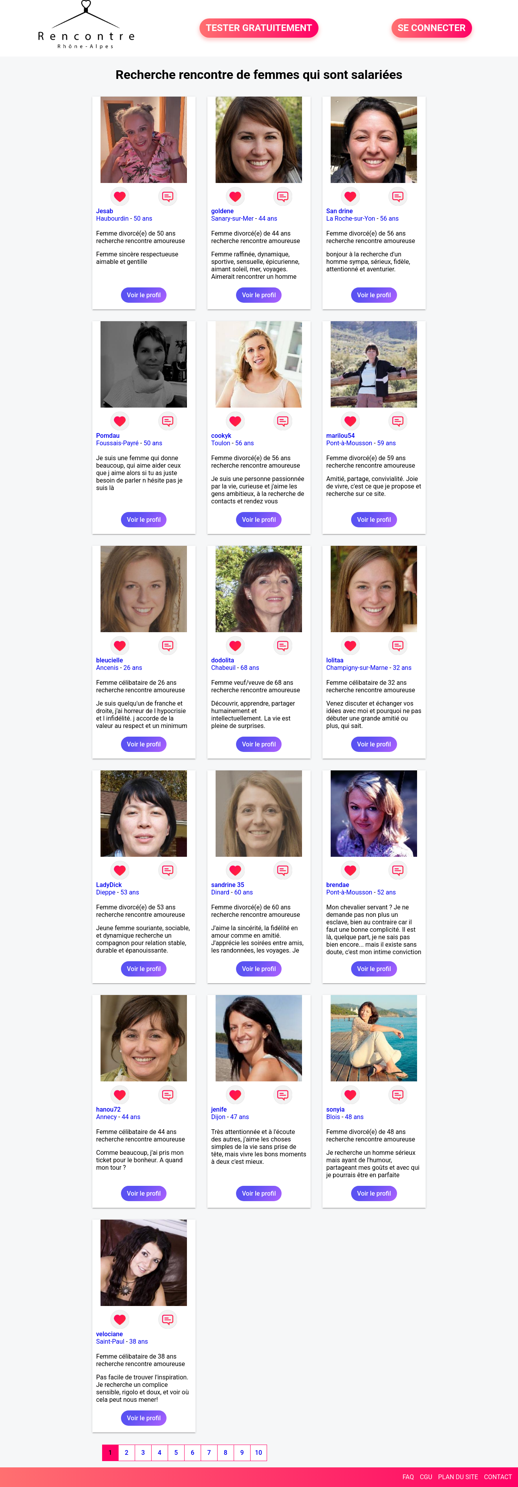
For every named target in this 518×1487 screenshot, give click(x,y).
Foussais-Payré (117, 443)
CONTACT (498, 1477)
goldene (222, 211)
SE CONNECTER (432, 28)
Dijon (218, 1117)
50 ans (143, 218)
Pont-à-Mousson (349, 443)
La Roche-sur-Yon (350, 218)
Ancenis (107, 667)
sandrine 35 (227, 885)
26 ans (132, 667)
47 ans (239, 1117)
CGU (426, 1477)
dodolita (222, 660)
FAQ (408, 1477)
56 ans (389, 218)
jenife (219, 1109)
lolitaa (335, 660)
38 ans (138, 1341)
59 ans (386, 443)
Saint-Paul (110, 1341)
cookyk (221, 435)
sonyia (335, 1109)
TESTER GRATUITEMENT (259, 28)
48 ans (354, 1117)
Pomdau (108, 435)
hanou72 (108, 1109)
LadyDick (109, 885)
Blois (333, 1117)
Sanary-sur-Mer (232, 218)
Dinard (220, 892)
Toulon (221, 443)
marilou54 (340, 435)
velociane (109, 1334)
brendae (337, 885)
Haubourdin (112, 218)
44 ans (267, 218)
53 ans (129, 892)
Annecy (106, 1117)
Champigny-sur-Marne (357, 667)
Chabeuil (223, 667)
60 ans (243, 892)
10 (258, 1452)
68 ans (249, 667)
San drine (339, 211)
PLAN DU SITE (458, 1477)
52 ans (386, 892)
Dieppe (105, 892)
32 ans (402, 667)
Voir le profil (144, 295)
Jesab (104, 211)
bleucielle (109, 660)
